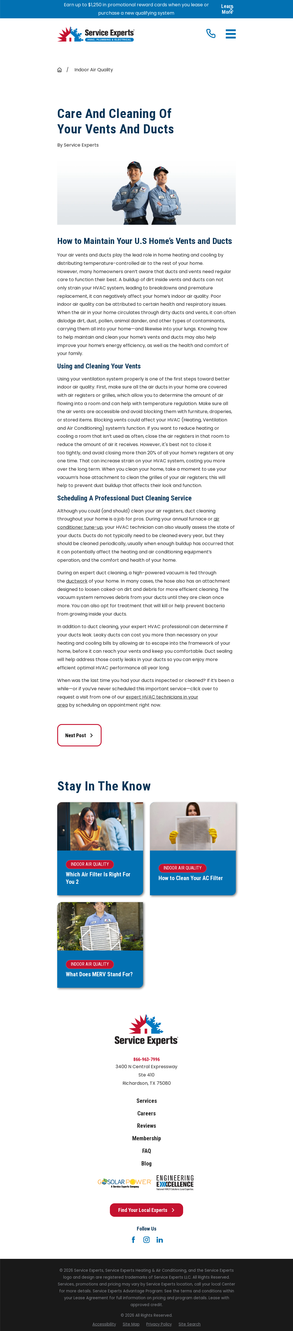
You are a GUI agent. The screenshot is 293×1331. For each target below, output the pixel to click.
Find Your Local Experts (146, 1210)
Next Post (79, 735)
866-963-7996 (146, 1059)
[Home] (95, 34)
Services (146, 1101)
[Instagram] (146, 1240)
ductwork (77, 581)
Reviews (146, 1126)
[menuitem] (104, 1324)
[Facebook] (133, 1240)
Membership (146, 1138)
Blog (146, 1163)
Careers (146, 1113)
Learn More (227, 9)
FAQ (146, 1151)
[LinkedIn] (160, 1240)
